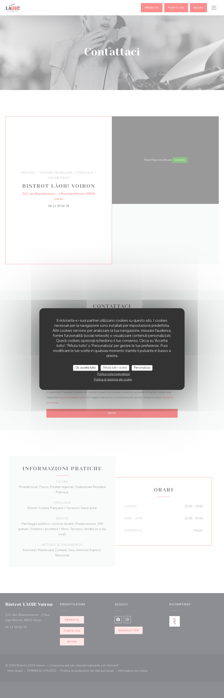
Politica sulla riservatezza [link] (113, 374)
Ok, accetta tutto (85, 368)
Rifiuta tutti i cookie (115, 368)
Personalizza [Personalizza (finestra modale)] (142, 368)
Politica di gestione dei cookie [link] (113, 380)
